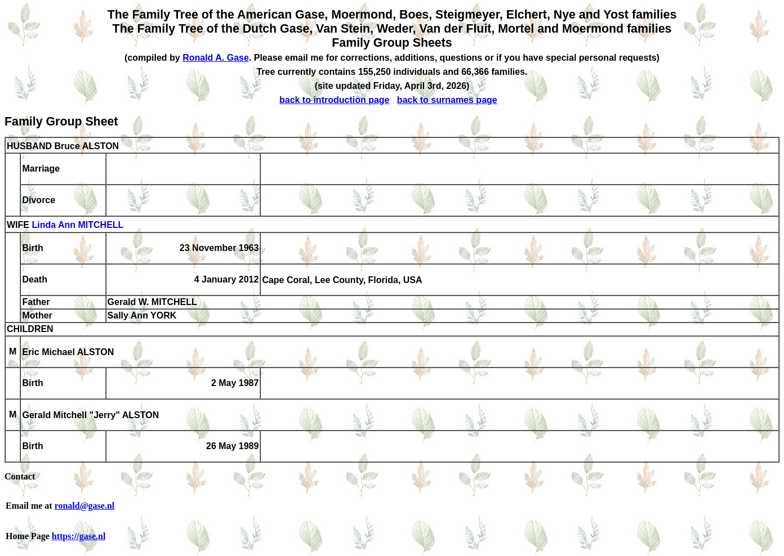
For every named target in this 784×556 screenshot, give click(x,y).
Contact (20, 476)
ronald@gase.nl (85, 505)
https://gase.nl (79, 536)
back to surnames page (447, 100)
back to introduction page (334, 100)
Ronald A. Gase (215, 57)
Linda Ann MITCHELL (77, 225)
